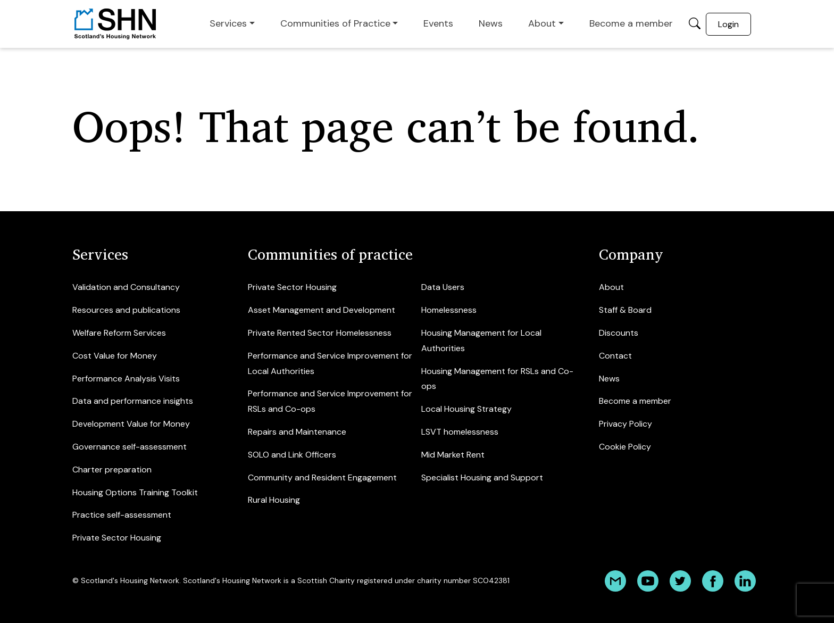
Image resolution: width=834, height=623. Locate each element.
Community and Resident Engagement (322, 477)
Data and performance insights (132, 400)
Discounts (618, 332)
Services (228, 23)
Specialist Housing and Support (482, 477)
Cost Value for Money (114, 355)
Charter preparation (112, 469)
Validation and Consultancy (126, 287)
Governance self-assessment (129, 446)
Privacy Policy (625, 423)
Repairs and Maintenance (297, 431)
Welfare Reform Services (119, 332)
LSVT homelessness (459, 431)
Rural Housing (274, 499)
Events (438, 23)
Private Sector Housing (116, 537)
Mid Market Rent (453, 454)
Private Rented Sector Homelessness (319, 332)
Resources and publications (126, 309)
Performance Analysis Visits (126, 378)
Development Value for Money (131, 423)
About (542, 23)
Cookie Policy (625, 446)
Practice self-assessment (121, 514)
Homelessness (449, 309)
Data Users (442, 287)
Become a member (631, 23)
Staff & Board (625, 309)
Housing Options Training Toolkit (135, 492)
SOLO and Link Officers (292, 454)
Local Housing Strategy (466, 408)
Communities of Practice (335, 23)
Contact (615, 355)
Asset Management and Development (321, 309)
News (491, 23)
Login (728, 24)
